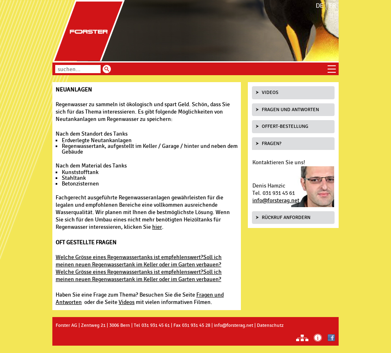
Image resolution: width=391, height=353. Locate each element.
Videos (127, 302)
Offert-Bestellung (285, 126)
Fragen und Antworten (290, 109)
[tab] (293, 92)
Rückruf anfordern (286, 217)
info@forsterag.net (275, 200)
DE (320, 6)
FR (332, 6)
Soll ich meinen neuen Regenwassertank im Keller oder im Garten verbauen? (139, 261)
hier (157, 226)
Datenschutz (270, 325)
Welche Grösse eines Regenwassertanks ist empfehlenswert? (129, 257)
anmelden (69, 349)
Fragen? (271, 143)
